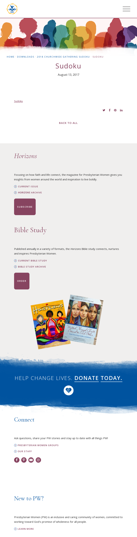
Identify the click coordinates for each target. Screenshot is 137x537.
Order (21, 280)
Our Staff (25, 451)
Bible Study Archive (32, 267)
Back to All (68, 123)
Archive (30, 192)
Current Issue (28, 186)
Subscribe (25, 206)
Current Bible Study (32, 260)
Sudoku (18, 101)
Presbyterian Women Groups (38, 445)
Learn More (26, 529)
